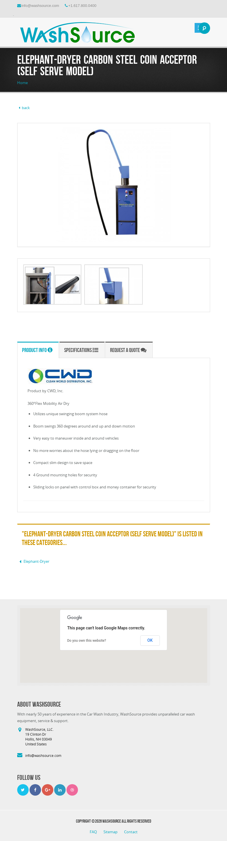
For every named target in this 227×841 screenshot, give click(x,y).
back (23, 107)
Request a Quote (128, 350)
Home (22, 82)
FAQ (94, 831)
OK (150, 640)
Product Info (37, 350)
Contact (131, 831)
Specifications (81, 350)
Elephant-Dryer (33, 561)
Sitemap (110, 831)
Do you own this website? (86, 641)
